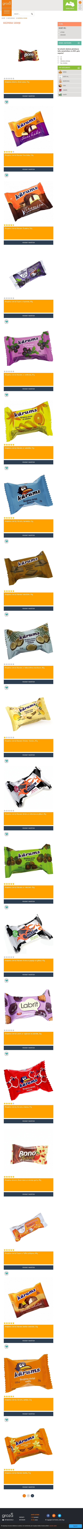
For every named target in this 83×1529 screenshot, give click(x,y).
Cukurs (65, 90)
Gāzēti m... (66, 76)
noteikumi (22, 1520)
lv (80, 2)
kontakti (21, 1517)
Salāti (65, 94)
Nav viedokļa (63, 63)
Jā (61, 57)
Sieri (64, 85)
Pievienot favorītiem (28, 96)
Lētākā (62, 32)
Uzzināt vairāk (53, 1526)
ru (80, 5)
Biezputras (66, 81)
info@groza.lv (9, 1520)
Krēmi (64, 72)
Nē (61, 59)
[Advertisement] (69, 109)
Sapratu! (75, 1526)
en (80, 8)
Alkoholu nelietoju (65, 61)
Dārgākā (63, 35)
